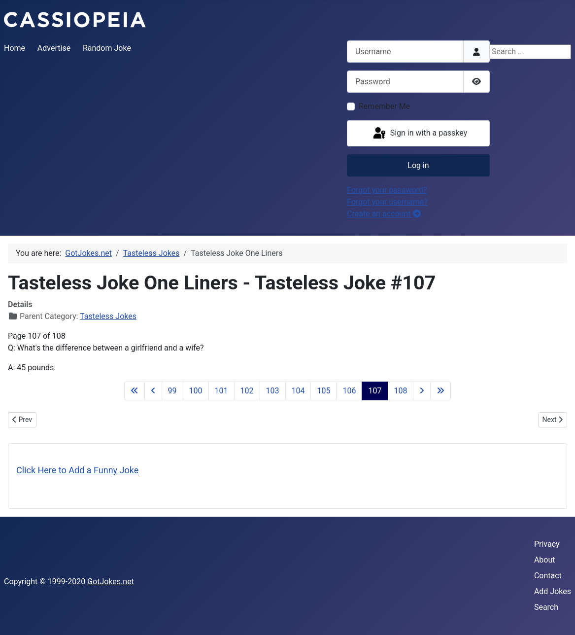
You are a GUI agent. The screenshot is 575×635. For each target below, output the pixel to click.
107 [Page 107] (374, 390)
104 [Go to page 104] (298, 390)
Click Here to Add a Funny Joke (77, 470)
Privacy (547, 544)
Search (546, 607)
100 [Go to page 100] (196, 390)
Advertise (53, 48)
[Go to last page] (440, 391)
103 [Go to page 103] (272, 390)
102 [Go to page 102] (247, 390)
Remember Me (384, 106)
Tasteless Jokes (108, 316)
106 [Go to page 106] (349, 390)
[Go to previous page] (153, 391)
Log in (418, 165)
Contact (548, 575)
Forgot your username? (387, 202)
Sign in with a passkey (420, 133)
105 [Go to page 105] (323, 390)
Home (14, 48)
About (544, 559)
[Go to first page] (134, 391)
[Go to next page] (422, 391)
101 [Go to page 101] (221, 390)
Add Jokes (552, 591)
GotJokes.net (110, 581)
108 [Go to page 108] (400, 390)
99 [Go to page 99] (172, 390)
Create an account (384, 213)
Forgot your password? (387, 190)
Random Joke (107, 48)
